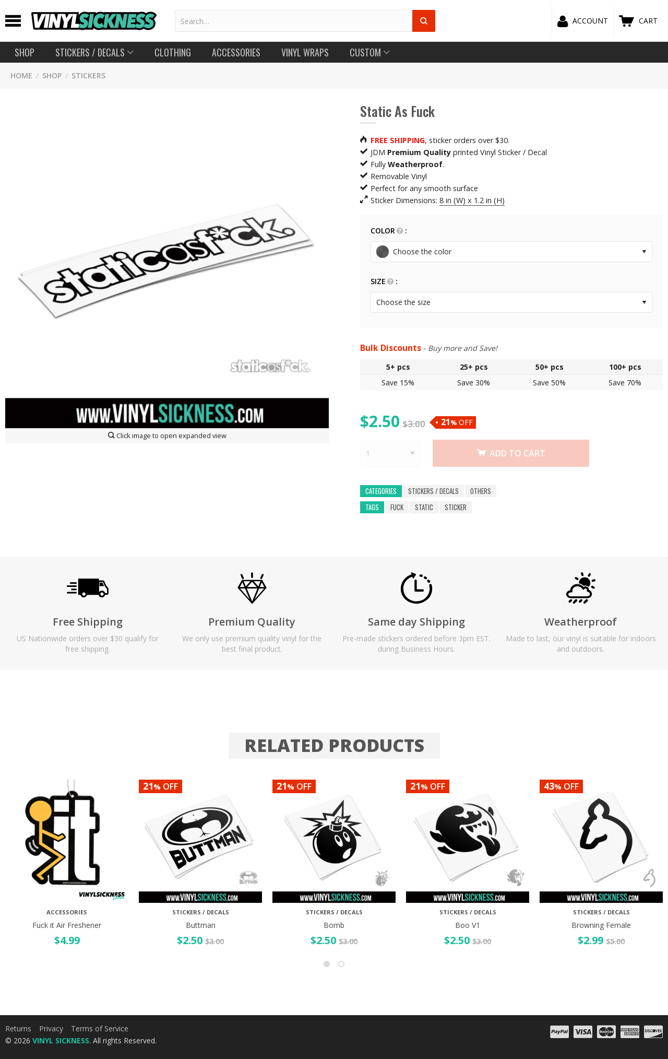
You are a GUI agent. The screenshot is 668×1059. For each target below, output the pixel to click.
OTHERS (480, 491)
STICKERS (88, 75)
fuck (396, 507)
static (424, 507)
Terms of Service (99, 1028)
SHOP (52, 75)
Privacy (51, 1028)
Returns (18, 1028)
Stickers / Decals (433, 491)
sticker (456, 507)
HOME (21, 75)
